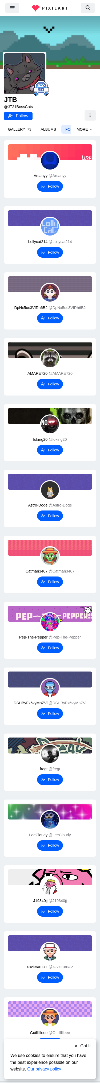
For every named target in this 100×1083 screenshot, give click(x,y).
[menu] (12, 8)
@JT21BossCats (18, 107)
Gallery (19, 129)
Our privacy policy (44, 1069)
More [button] (83, 129)
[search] (88, 8)
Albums (48, 129)
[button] (90, 115)
